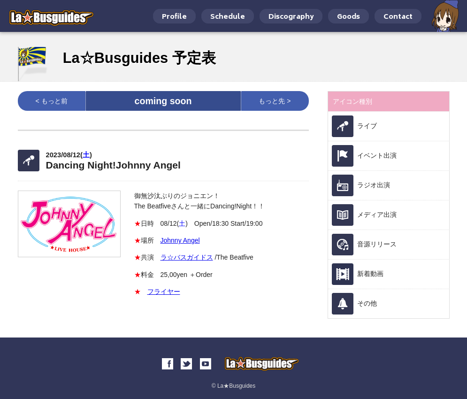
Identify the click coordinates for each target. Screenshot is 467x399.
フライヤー (163, 291)
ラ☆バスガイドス (187, 257)
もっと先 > (275, 101)
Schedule (227, 17)
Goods (348, 17)
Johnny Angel (180, 240)
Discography (291, 17)
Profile (174, 17)
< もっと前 (51, 101)
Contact (398, 17)
